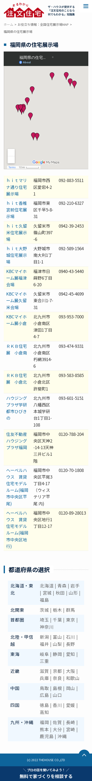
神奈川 (46, 627)
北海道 (46, 585)
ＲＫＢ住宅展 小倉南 (16, 349)
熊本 (44, 729)
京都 (57, 671)
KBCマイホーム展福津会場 (16, 277)
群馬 (70, 610)
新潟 (44, 637)
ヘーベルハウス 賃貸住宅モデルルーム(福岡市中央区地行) (17, 529)
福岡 (44, 722)
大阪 (70, 671)
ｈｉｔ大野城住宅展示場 (16, 255)
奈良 (57, 678)
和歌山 (73, 678)
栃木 (57, 610)
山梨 (57, 644)
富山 (57, 637)
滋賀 (44, 671)
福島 (44, 600)
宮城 (47, 592)
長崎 (70, 722)
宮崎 (70, 729)
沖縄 (61, 736)
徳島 (44, 705)
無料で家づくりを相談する (46, 773)
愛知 (70, 654)
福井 (44, 644)
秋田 (60, 592)
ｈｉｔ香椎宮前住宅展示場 (16, 209)
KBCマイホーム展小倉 (16, 319)
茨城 (44, 610)
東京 (70, 619)
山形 (73, 592)
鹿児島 (46, 736)
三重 (44, 661)
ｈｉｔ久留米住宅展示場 (16, 232)
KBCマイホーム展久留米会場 (16, 300)
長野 (70, 644)
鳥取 (44, 688)
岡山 (70, 688)
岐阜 (44, 654)
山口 (57, 695)
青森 (61, 585)
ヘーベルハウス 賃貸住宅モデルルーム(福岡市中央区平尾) (17, 487)
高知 (44, 712)
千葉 (57, 619)
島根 (57, 688)
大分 (57, 729)
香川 (57, 705)
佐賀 (57, 722)
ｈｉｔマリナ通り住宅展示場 (16, 186)
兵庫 (44, 678)
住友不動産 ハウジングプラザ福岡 (18, 440)
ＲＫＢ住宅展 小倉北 (16, 378)
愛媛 (70, 705)
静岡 (57, 654)
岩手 (74, 585)
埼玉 (44, 619)
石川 (70, 637)
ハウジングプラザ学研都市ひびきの (16, 408)
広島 (44, 695)
